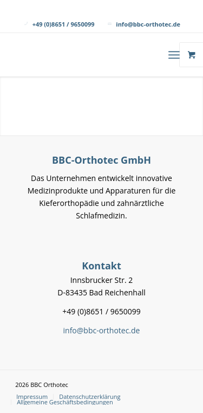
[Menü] (174, 55)
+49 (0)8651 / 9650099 (63, 24)
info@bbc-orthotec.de (148, 24)
